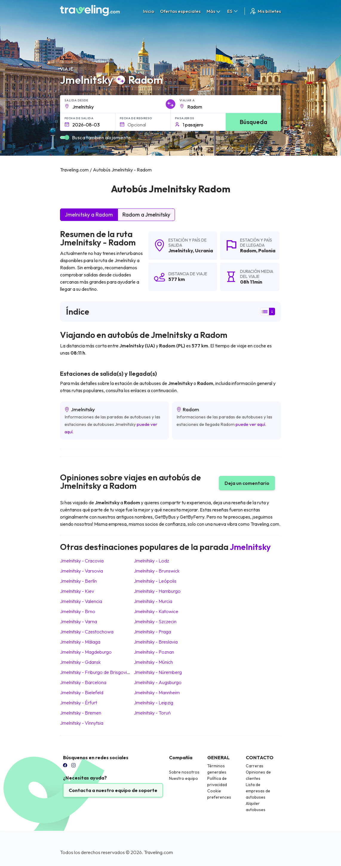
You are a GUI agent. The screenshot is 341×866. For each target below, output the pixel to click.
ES (233, 11)
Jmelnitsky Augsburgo (158, 682)
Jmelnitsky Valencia (81, 601)
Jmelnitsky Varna (78, 621)
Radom (248, 250)
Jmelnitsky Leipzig (153, 703)
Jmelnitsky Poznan (154, 652)
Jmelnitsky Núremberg (158, 672)
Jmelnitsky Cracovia (82, 561)
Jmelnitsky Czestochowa (86, 632)
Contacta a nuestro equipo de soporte (113, 790)
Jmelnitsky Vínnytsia (81, 723)
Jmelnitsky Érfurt (78, 703)
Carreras (254, 765)
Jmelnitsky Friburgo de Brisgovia (95, 672)
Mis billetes (265, 11)
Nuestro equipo (183, 778)
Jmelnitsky (180, 250)
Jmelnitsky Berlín (78, 581)
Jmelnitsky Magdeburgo (86, 652)
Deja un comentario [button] (247, 483)
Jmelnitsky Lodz (151, 561)
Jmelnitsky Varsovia (81, 571)
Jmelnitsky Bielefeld (81, 692)
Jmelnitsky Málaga (80, 642)
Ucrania (204, 250)
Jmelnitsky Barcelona (83, 682)
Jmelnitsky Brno (77, 611)
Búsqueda (253, 122)
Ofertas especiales (180, 11)
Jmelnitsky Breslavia (156, 642)
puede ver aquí (250, 424)
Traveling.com (158, 852)
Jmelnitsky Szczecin (155, 621)
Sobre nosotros (184, 772)
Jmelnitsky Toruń (152, 713)
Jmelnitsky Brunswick (156, 571)
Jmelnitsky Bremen (80, 713)
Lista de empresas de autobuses (258, 791)
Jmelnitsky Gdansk (80, 662)
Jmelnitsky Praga (152, 632)
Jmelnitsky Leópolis (155, 581)
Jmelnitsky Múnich (153, 662)
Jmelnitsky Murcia (153, 601)
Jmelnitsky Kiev (77, 591)
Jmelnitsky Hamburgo (157, 591)
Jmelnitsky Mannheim (157, 692)
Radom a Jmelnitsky (146, 214)
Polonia (266, 250)
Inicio (148, 11)
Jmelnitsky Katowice (156, 611)
